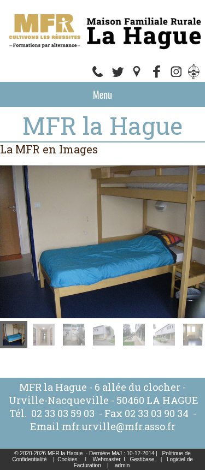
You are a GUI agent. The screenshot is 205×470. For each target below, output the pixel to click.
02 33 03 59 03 (63, 413)
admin (122, 465)
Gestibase (142, 459)
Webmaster (107, 459)
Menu (102, 94)
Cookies (67, 459)
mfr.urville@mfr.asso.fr (118, 426)
